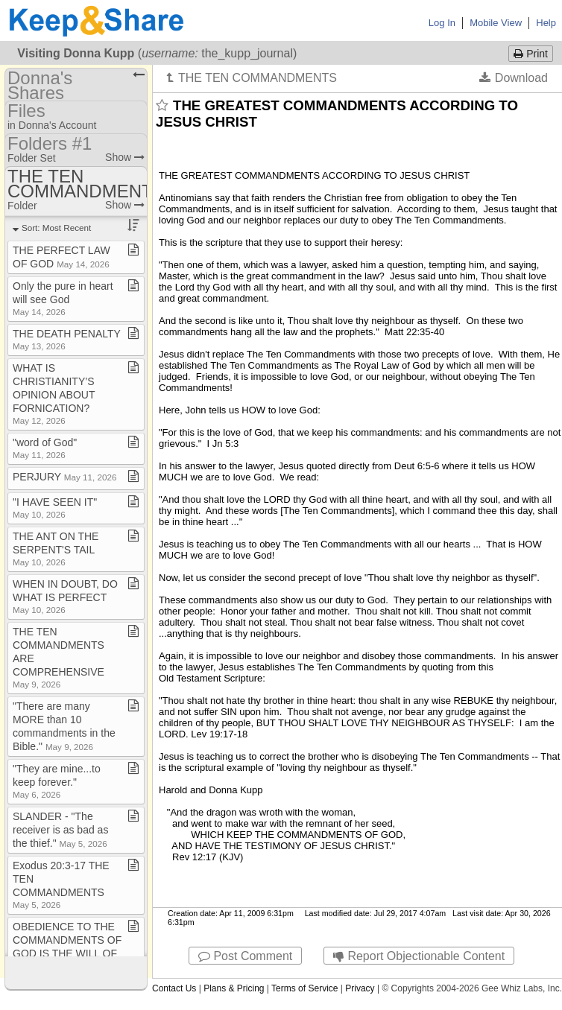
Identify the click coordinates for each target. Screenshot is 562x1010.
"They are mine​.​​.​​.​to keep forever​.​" (57, 781)
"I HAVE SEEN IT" (55, 507)
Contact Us (174, 988)
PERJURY (64, 477)
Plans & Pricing (233, 988)
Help (546, 22)
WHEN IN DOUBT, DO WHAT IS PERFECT (65, 596)
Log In (442, 22)
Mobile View (496, 22)
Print (531, 54)
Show (125, 157)
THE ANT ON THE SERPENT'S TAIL (55, 548)
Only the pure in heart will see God (63, 298)
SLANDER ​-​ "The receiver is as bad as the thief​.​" (60, 829)
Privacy (359, 988)
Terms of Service (304, 988)
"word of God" (45, 448)
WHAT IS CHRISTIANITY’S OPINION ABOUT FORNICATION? (54, 393)
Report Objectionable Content (419, 956)
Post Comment (245, 956)
